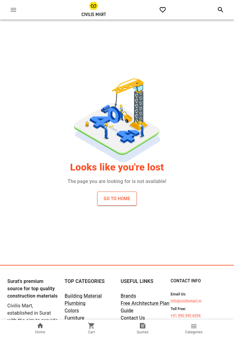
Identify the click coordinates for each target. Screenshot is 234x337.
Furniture (74, 318)
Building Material (83, 296)
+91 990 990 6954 (185, 315)
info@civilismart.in (186, 301)
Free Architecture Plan (145, 303)
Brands (128, 296)
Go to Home (117, 198)
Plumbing (75, 303)
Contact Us (133, 318)
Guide (127, 310)
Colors (72, 310)
